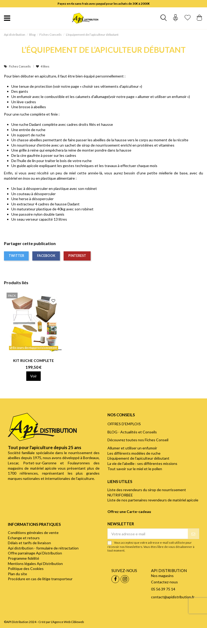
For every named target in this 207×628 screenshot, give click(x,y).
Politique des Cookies (26, 568)
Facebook (46, 256)
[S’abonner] (193, 534)
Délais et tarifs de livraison (29, 543)
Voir (33, 376)
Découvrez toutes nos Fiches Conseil (137, 440)
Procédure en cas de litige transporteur (40, 579)
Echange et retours (24, 538)
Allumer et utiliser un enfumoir (132, 448)
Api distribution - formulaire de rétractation (43, 548)
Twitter (16, 256)
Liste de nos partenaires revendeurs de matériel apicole (152, 500)
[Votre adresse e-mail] (148, 534)
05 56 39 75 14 (163, 589)
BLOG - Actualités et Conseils (132, 432)
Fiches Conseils (20, 66)
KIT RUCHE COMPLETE (33, 360)
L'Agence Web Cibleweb (67, 622)
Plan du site (17, 574)
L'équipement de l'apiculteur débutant (138, 458)
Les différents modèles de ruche (134, 453)
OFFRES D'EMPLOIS (124, 424)
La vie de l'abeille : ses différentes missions (142, 463)
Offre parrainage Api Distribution (35, 553)
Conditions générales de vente (33, 532)
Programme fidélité (23, 558)
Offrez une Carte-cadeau (129, 511)
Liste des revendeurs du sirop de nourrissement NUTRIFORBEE (146, 492)
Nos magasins (162, 575)
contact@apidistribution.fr (172, 597)
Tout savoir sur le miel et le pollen (134, 468)
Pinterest (77, 256)
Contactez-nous (164, 582)
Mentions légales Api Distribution (35, 563)
